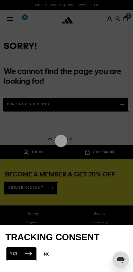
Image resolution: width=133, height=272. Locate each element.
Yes (21, 253)
